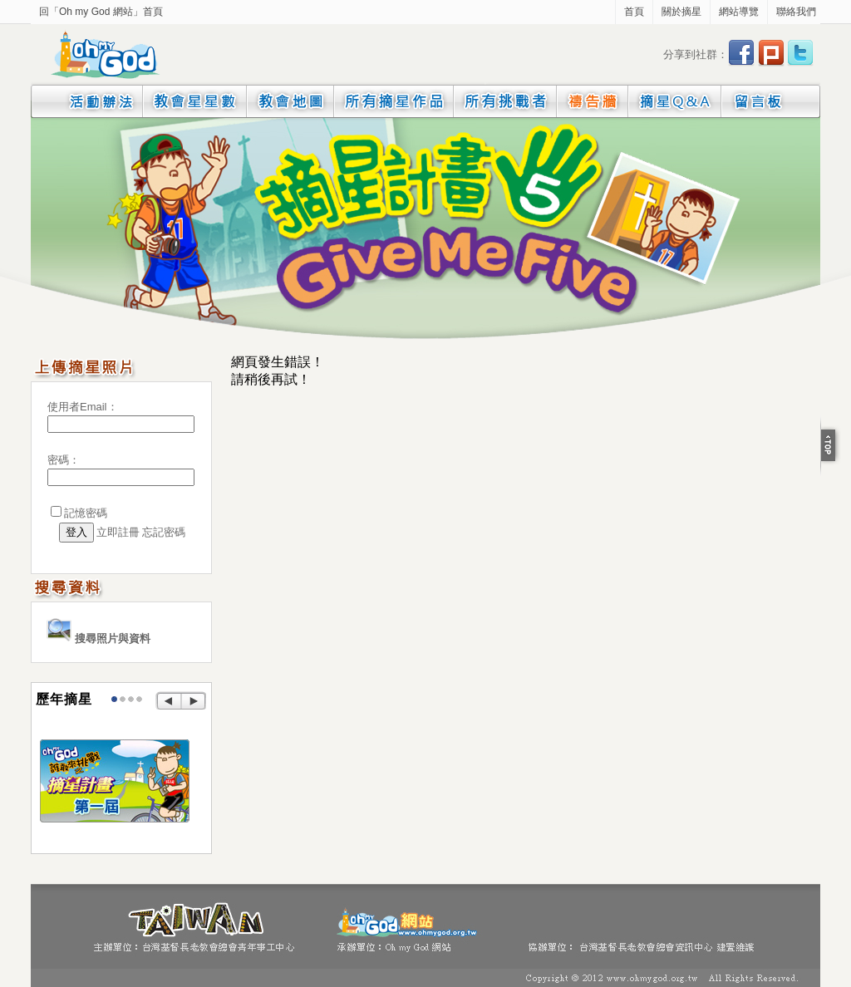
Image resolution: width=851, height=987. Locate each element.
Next (194, 701)
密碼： (63, 460)
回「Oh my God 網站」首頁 (101, 11)
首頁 (634, 11)
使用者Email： (82, 406)
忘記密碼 (163, 532)
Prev (168, 701)
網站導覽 (739, 11)
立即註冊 (118, 532)
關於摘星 (681, 11)
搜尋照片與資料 (98, 638)
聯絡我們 (796, 11)
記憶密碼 (85, 513)
